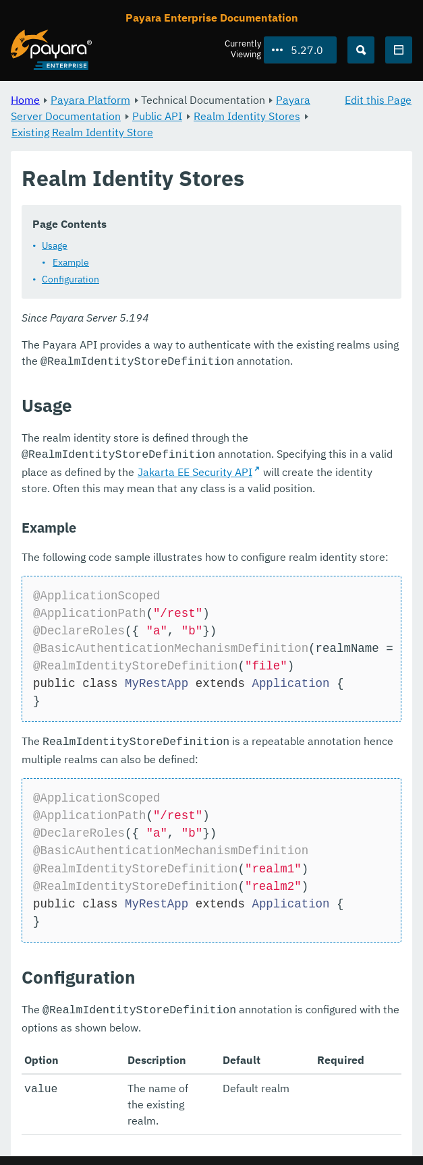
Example (71, 262)
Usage (54, 245)
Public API (157, 116)
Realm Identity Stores (247, 116)
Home (25, 100)
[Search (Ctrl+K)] (360, 49)
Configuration (70, 279)
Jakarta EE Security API (195, 469)
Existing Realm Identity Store (82, 132)
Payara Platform (90, 100)
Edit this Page (378, 100)
